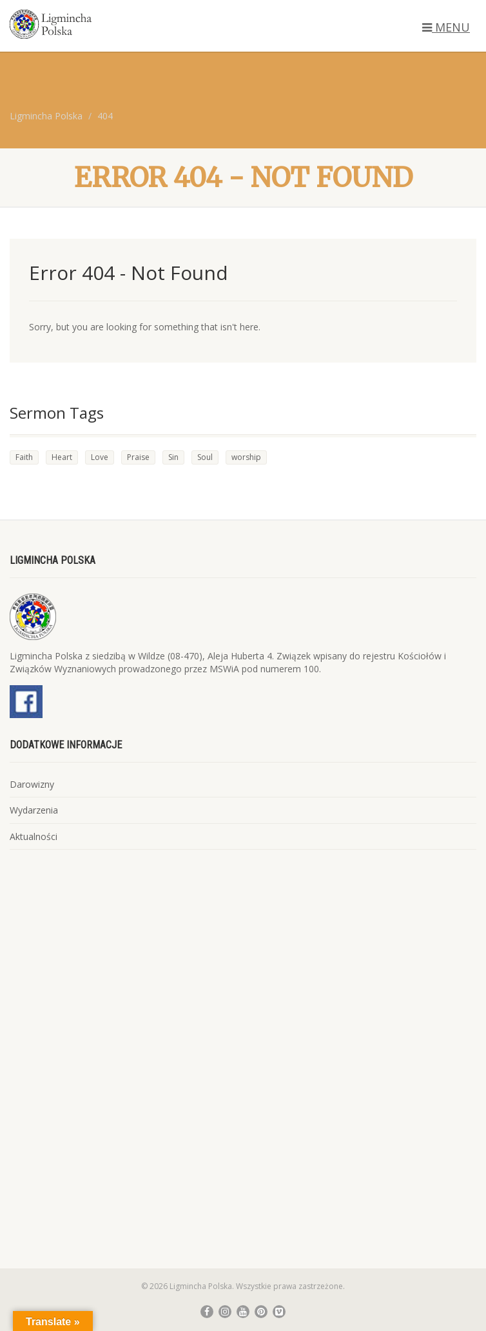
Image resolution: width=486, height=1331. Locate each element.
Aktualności (33, 836)
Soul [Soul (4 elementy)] (205, 457)
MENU (446, 27)
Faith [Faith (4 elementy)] (24, 457)
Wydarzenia (34, 810)
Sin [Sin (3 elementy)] (173, 457)
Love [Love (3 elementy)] (99, 457)
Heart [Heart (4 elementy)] (62, 457)
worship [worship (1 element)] (246, 457)
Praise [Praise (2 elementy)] (138, 457)
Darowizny (32, 784)
